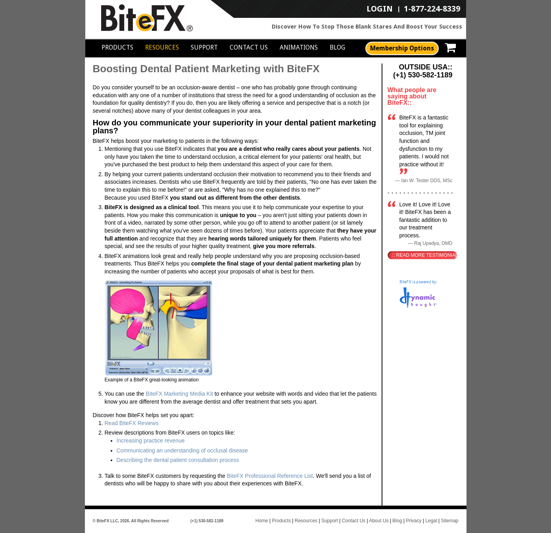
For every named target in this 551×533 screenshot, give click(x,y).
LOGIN (380, 9)
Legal (431, 520)
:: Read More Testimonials (424, 255)
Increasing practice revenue (151, 440)
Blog (337, 47)
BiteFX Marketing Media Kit (179, 394)
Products (117, 47)
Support (204, 47)
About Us (378, 520)
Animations (299, 47)
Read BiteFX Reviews (132, 423)
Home (261, 520)
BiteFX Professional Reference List (270, 476)
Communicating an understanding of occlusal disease (182, 450)
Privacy (413, 520)
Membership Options (402, 48)
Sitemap (449, 520)
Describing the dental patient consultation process (178, 460)
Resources (162, 47)
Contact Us (249, 47)
